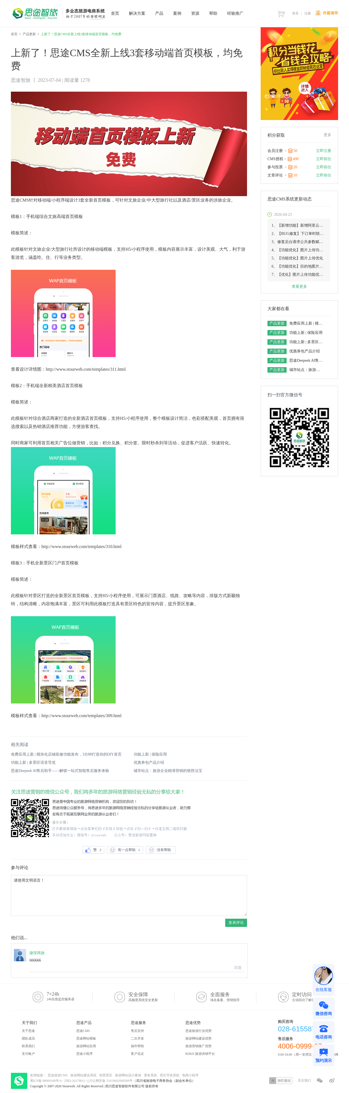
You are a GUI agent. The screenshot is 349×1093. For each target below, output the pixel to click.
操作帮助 (137, 1046)
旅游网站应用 (86, 1046)
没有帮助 (161, 850)
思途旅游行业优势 (198, 1031)
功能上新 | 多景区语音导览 (33, 762)
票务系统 (150, 1075)
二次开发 (137, 1038)
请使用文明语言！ (129, 895)
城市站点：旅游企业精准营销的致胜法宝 (168, 771)
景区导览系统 (169, 1075)
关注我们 (304, 1080)
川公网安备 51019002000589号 (111, 1081)
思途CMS (83, 1031)
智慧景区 (105, 1075)
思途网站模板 (86, 1038)
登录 (295, 13)
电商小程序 (190, 1075)
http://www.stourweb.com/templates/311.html (86, 369)
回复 (238, 968)
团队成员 (28, 1038)
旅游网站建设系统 (83, 1075)
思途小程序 (84, 1054)
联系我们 (28, 1046)
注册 (307, 13)
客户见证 (137, 1054)
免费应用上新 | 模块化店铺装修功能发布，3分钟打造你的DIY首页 (66, 754)
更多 (327, 135)
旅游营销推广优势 (198, 1046)
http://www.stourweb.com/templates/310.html (81, 546)
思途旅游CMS (58, 1075)
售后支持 (137, 1031)
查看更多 (299, 287)
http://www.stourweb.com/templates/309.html (81, 715)
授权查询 (280, 1080)
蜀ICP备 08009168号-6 (46, 1081)
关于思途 (28, 1031)
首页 (14, 34)
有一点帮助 (125, 850)
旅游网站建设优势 (198, 1038)
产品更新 (29, 34)
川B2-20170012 (75, 1081)
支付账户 (28, 1054)
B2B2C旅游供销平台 (200, 1054)
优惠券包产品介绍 (149, 762)
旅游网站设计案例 (128, 1075)
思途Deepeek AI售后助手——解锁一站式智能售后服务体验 (60, 771)
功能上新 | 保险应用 (150, 754)
